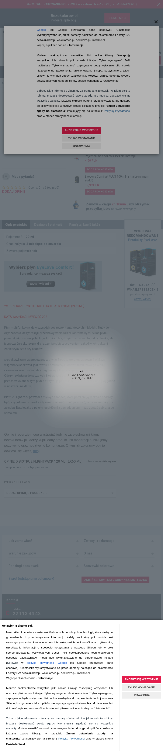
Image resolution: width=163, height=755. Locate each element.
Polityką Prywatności (71, 738)
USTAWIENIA (141, 695)
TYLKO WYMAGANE (141, 687)
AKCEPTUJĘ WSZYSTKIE (141, 679)
